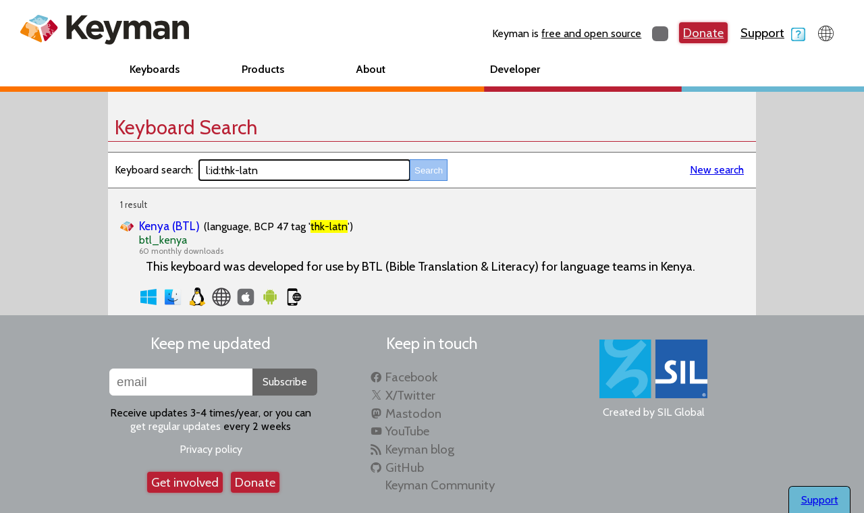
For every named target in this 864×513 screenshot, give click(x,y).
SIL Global (681, 412)
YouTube (407, 431)
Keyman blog (419, 449)
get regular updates (175, 426)
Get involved (185, 482)
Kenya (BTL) (169, 226)
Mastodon (413, 413)
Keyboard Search (186, 127)
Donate (703, 32)
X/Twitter (410, 395)
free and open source (591, 33)
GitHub (404, 467)
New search (717, 169)
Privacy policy (211, 449)
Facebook (411, 377)
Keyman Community (440, 485)
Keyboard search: (154, 169)
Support (772, 32)
